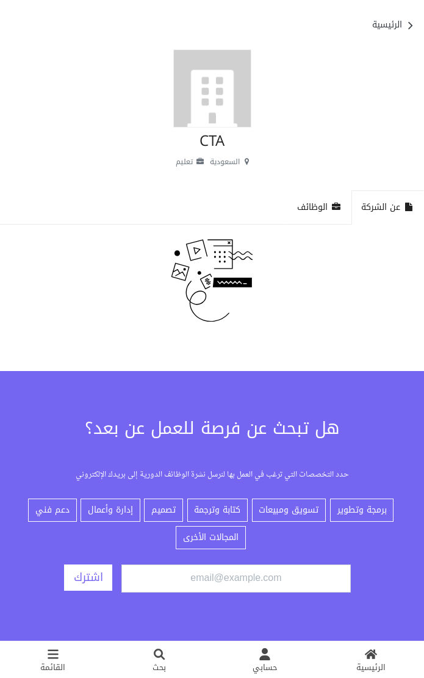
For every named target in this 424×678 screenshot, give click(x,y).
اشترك (88, 577)
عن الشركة (387, 207)
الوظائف (319, 207)
